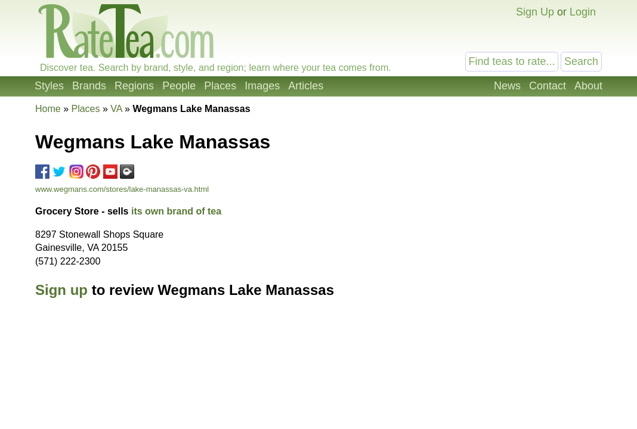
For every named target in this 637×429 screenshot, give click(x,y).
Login (583, 12)
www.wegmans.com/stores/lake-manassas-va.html (122, 189)
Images (262, 86)
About (588, 86)
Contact (547, 86)
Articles (305, 86)
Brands (89, 86)
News (507, 86)
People (179, 86)
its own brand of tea (176, 211)
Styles (49, 86)
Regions (134, 86)
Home (48, 109)
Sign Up (535, 12)
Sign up (61, 290)
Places (220, 86)
